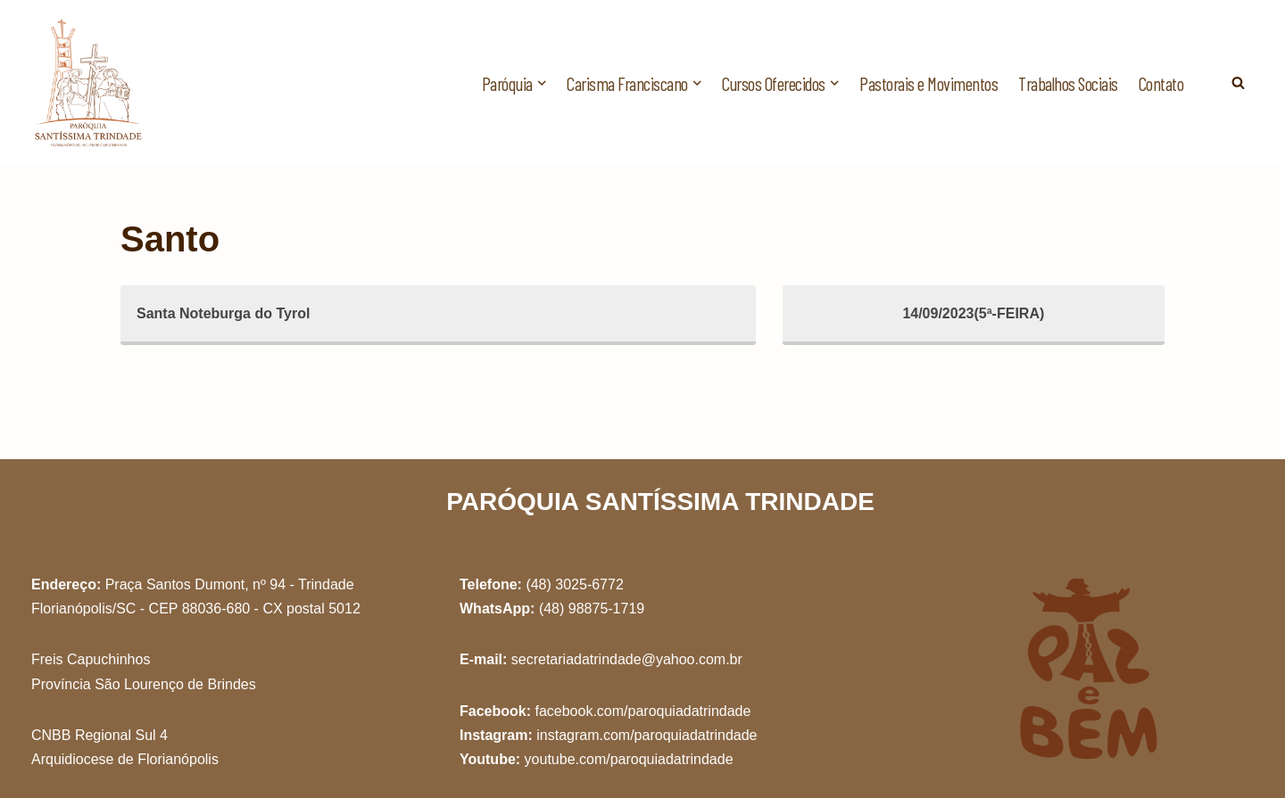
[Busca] (1238, 82)
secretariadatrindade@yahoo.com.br (626, 659)
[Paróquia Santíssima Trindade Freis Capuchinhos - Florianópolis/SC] (89, 83)
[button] (541, 82)
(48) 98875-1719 (591, 608)
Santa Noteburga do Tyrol (223, 313)
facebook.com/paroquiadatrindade (642, 711)
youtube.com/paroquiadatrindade (629, 759)
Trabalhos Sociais (1068, 83)
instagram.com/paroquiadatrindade (646, 735)
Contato (1161, 83)
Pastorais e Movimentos (928, 83)
